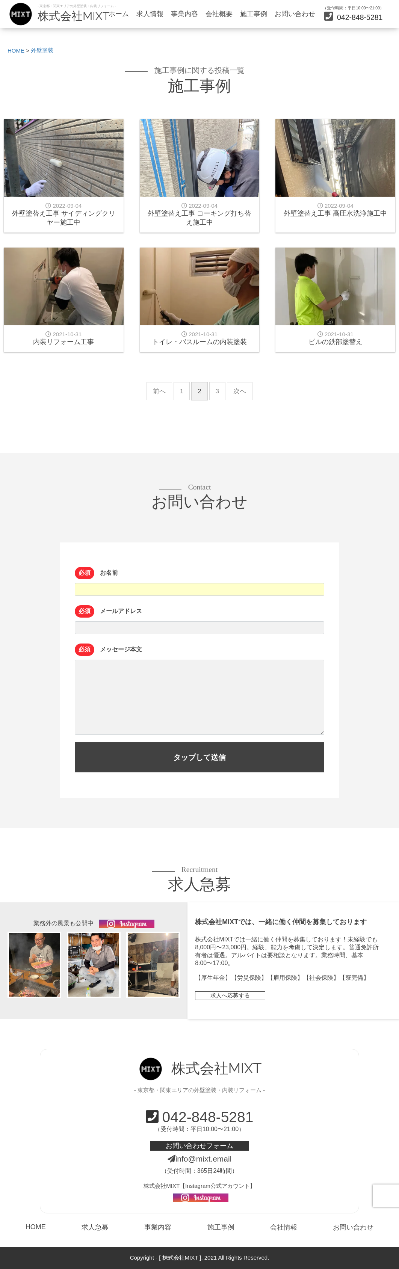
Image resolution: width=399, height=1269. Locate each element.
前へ (159, 391)
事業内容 (184, 14)
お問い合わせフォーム (199, 1146)
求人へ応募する (230, 995)
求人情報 (149, 14)
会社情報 (283, 1227)
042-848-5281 (353, 17)
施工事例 (253, 14)
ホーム (119, 14)
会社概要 (219, 14)
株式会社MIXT (73, 16)
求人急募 (95, 1227)
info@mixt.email (200, 1158)
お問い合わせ (295, 14)
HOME (36, 1227)
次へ (239, 391)
